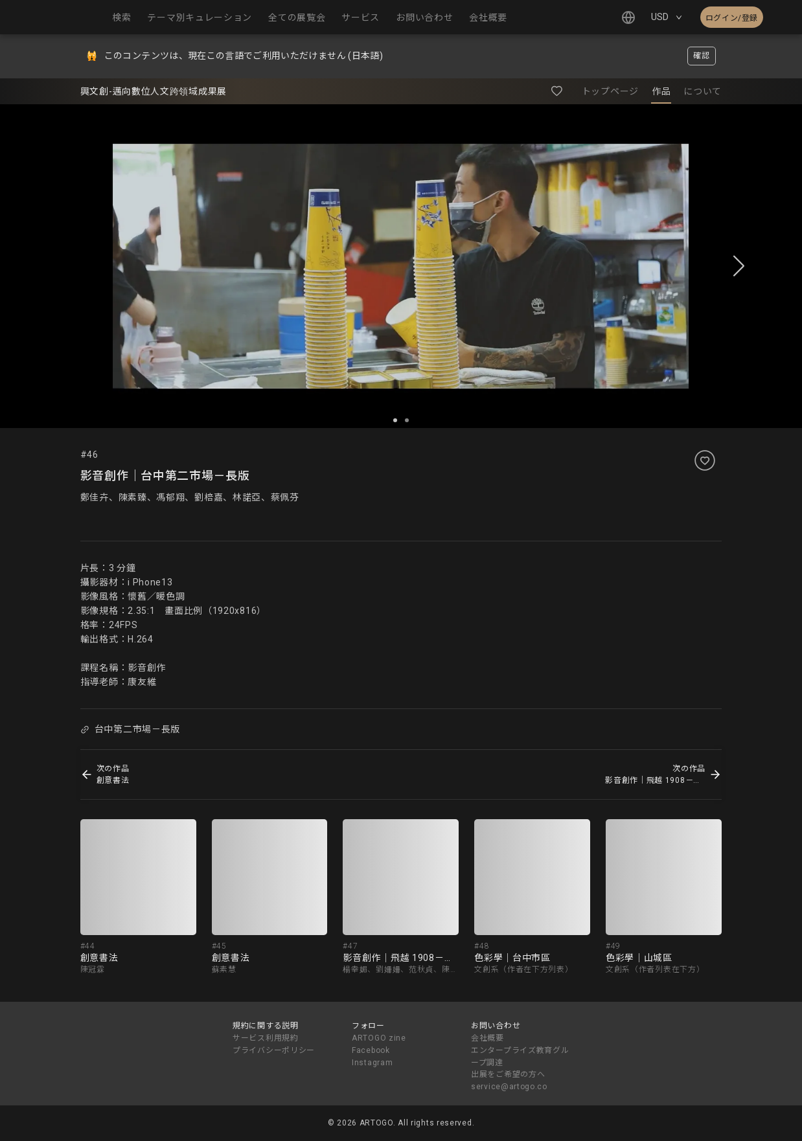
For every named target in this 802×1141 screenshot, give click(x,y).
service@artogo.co (509, 1086)
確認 (701, 55)
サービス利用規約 (266, 1038)
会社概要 (487, 1038)
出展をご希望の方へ (508, 1074)
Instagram (372, 1062)
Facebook (371, 1050)
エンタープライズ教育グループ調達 (520, 1056)
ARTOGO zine (379, 1038)
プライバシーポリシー (274, 1050)
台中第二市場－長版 (130, 729)
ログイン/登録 (731, 18)
